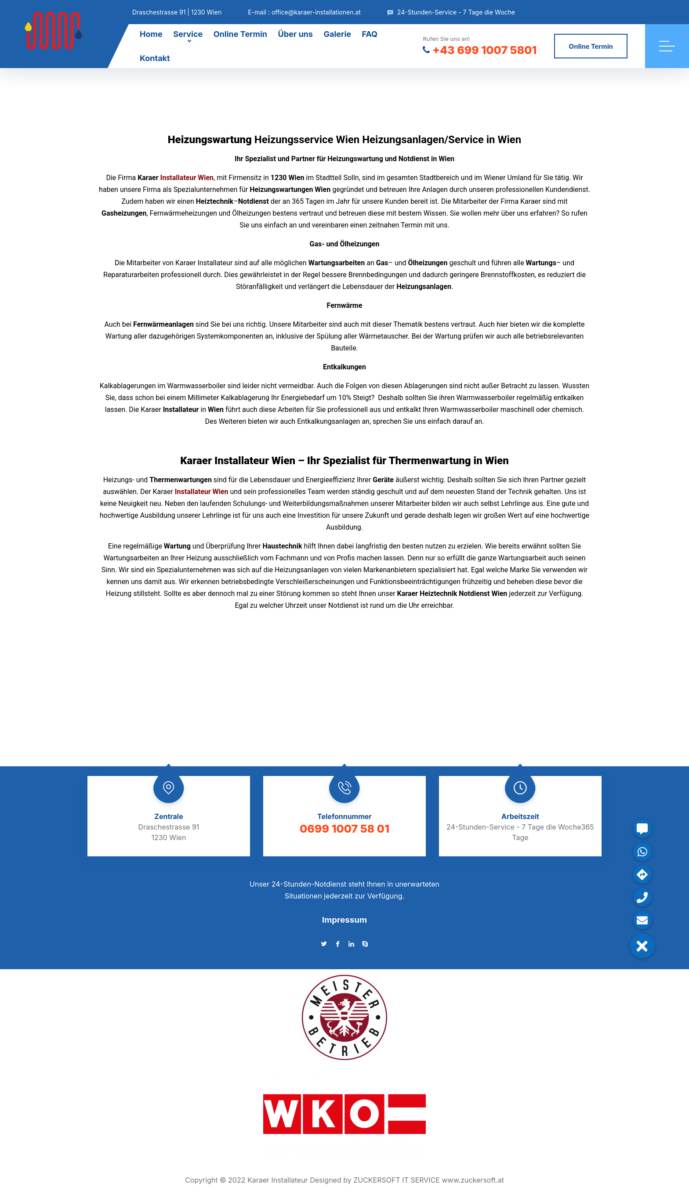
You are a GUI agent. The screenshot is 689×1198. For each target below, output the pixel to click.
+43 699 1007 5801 (480, 50)
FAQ (370, 34)
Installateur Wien (187, 177)
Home (151, 34)
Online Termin (240, 34)
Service (188, 34)
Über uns (295, 34)
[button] (642, 946)
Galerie (337, 34)
